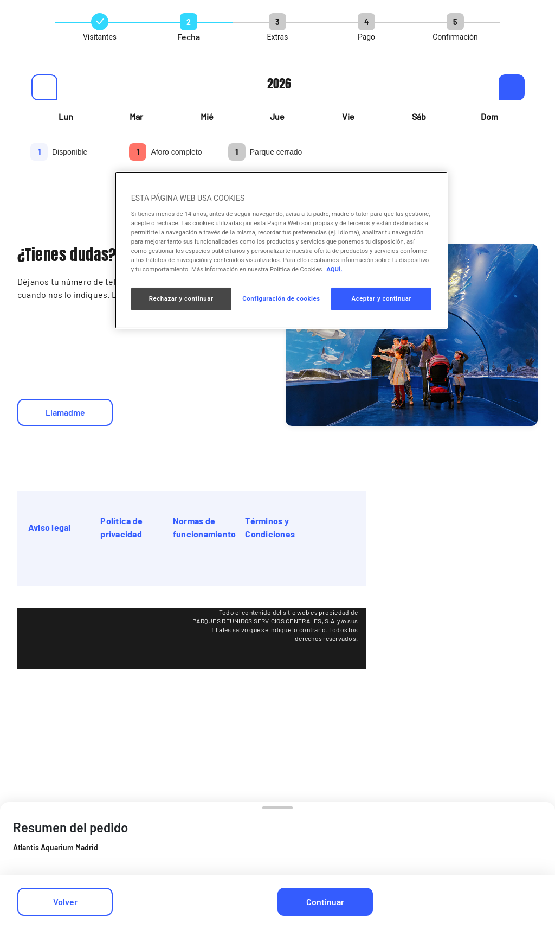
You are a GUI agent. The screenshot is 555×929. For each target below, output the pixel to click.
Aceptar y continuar (381, 298)
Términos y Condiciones (270, 527)
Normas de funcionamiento (204, 527)
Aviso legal (49, 527)
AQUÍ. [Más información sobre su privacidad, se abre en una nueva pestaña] (334, 269)
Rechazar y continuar (181, 298)
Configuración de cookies (281, 298)
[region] (281, 250)
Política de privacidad (121, 527)
